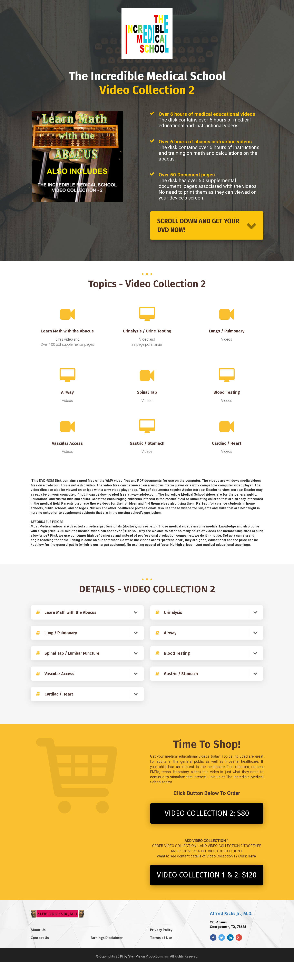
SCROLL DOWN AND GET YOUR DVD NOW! (206, 225)
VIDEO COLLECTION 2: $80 (207, 813)
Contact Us (40, 938)
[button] (136, 612)
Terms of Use (161, 938)
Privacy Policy (161, 930)
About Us (38, 930)
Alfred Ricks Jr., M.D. (231, 913)
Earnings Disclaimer (106, 938)
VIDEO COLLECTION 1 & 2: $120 (207, 875)
